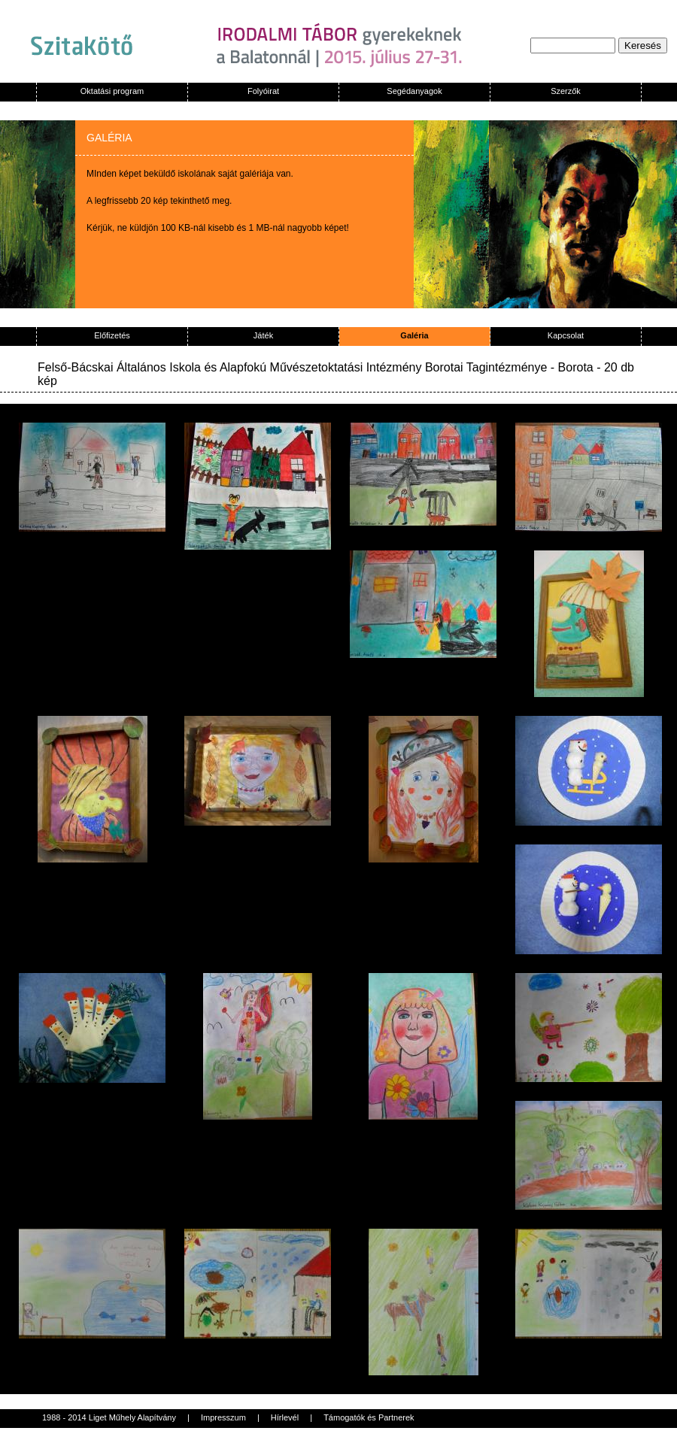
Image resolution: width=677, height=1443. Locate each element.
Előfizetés (112, 335)
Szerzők (566, 90)
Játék (263, 335)
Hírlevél (285, 1417)
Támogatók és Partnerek (368, 1417)
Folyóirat (263, 90)
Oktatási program (112, 90)
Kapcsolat (566, 335)
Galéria (414, 335)
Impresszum (223, 1417)
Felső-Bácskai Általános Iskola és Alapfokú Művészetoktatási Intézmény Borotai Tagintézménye (292, 367)
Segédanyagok (414, 90)
